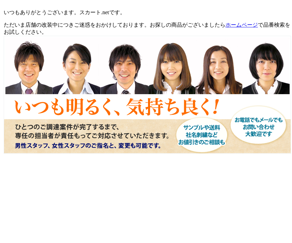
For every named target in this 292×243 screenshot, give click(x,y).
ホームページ (241, 25)
